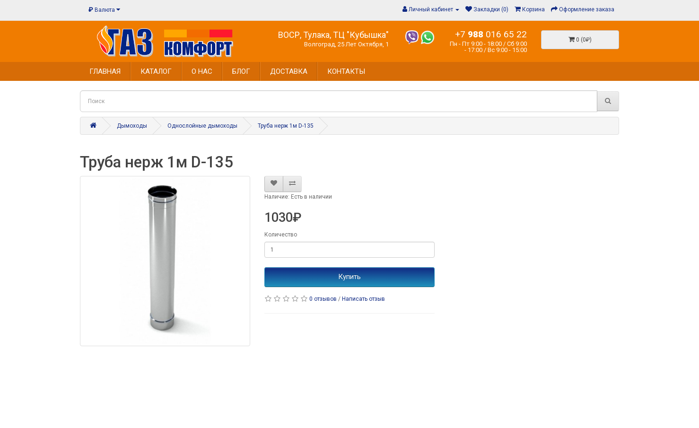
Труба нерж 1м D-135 (286, 125)
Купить (349, 276)
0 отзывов (323, 299)
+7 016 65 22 (491, 34)
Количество (280, 234)
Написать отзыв (363, 299)
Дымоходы (132, 125)
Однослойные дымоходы (202, 125)
